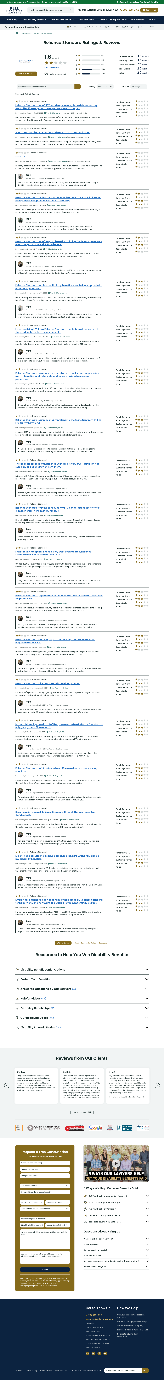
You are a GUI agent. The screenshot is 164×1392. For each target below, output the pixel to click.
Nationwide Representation (98, 1347)
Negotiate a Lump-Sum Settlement (127, 1347)
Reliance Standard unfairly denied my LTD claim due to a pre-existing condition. (56, 771)
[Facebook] (99, 1365)
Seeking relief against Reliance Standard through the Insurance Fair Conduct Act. (55, 814)
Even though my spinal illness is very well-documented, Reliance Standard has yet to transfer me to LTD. (53, 554)
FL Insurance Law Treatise (97, 1355)
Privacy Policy (46, 1382)
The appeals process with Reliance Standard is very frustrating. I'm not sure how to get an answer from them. (57, 466)
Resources (113, 20)
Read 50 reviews (51, 67)
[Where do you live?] (57, 1210)
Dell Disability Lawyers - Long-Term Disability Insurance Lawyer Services (14, 10)
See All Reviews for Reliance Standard (93, 944)
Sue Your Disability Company (130, 1337)
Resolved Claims (93, 1343)
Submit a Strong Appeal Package (132, 1333)
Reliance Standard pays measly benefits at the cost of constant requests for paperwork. (59, 598)
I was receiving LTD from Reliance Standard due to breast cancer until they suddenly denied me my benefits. (56, 331)
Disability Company (35, 20)
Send (145, 1382)
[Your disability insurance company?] (45, 1218)
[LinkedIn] (93, 1365)
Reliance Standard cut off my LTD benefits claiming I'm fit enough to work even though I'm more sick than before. (58, 244)
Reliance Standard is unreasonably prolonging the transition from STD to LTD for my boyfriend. (58, 422)
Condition (63, 20)
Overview (90, 1335)
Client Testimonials (94, 1339)
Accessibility (31, 1382)
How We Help (13, 20)
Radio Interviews (93, 1359)
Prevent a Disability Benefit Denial (132, 1341)
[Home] (16, 33)
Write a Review (26, 73)
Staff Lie (20, 157)
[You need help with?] (45, 1192)
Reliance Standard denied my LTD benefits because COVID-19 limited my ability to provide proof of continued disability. (58, 200)
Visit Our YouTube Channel (98, 1351)
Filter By (125, 87)
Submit (45, 1281)
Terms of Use (61, 1382)
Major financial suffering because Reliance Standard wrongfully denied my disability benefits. (57, 858)
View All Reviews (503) (82, 1114)
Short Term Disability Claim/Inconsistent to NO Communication (52, 133)
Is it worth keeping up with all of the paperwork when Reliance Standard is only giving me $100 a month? (59, 727)
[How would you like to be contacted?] (45, 1199)
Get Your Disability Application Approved (131, 1328)
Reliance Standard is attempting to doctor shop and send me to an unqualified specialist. (55, 642)
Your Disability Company (29, 33)
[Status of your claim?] (32, 1210)
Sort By (92, 87)
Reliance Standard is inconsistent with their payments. (47, 684)
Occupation (88, 20)
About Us (152, 20)
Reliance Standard (47, 33)
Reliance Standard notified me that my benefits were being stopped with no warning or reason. (58, 288)
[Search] (71, 10)
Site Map (19, 1382)
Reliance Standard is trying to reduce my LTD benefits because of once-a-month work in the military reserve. (57, 510)
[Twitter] (105, 1365)
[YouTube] (87, 1365)
